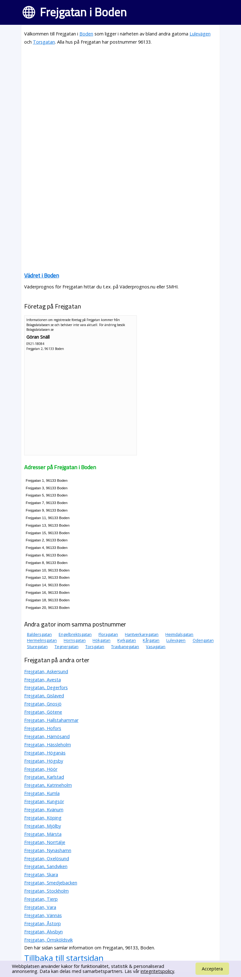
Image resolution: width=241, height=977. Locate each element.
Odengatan (203, 640)
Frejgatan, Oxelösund (46, 859)
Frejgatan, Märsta (43, 834)
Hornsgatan (75, 640)
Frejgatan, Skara (41, 875)
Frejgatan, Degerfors (46, 687)
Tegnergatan (66, 646)
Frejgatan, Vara (40, 907)
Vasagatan (155, 646)
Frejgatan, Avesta (42, 680)
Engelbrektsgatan (75, 634)
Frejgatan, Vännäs (43, 915)
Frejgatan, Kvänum (43, 810)
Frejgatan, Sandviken (45, 866)
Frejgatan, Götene (43, 712)
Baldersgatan (39, 634)
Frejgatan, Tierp (41, 899)
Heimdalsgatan (179, 634)
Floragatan (108, 634)
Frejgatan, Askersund (46, 671)
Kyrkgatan (126, 640)
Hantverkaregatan (141, 634)
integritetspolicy (157, 971)
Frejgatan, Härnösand (47, 736)
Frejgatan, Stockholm (46, 891)
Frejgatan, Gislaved (44, 696)
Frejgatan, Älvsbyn (43, 932)
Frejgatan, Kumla (42, 793)
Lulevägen (200, 34)
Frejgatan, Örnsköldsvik (48, 940)
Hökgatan (101, 640)
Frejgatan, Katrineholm (48, 785)
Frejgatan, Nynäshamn (47, 850)
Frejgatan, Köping (43, 818)
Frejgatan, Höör (40, 769)
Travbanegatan (125, 646)
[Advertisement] (120, 95)
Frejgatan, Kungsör (44, 801)
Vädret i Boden (41, 275)
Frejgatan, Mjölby (42, 826)
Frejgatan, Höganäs (45, 753)
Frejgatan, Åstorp (42, 923)
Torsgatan (44, 42)
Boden (86, 34)
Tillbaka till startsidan (64, 958)
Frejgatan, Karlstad (44, 777)
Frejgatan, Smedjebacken (50, 883)
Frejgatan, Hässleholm (47, 745)
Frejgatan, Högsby (43, 761)
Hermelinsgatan (42, 640)
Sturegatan (37, 646)
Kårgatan (151, 640)
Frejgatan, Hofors (42, 728)
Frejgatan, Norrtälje (44, 842)
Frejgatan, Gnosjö (43, 704)
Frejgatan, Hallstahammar (51, 720)
